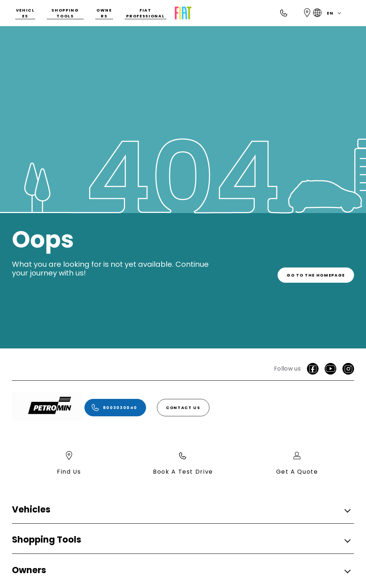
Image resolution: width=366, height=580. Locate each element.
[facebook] (313, 369)
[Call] (284, 13)
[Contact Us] (183, 407)
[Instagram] (348, 369)
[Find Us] (307, 13)
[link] (316, 273)
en (328, 13)
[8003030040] (115, 407)
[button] (181, 510)
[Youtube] (330, 369)
